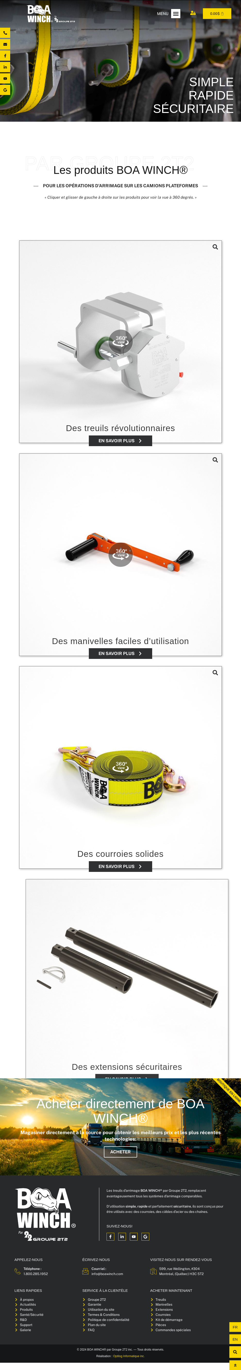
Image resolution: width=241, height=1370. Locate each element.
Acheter (120, 1157)
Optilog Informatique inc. (129, 1363)
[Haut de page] (235, 1365)
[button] (176, 13)
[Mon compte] (193, 13)
